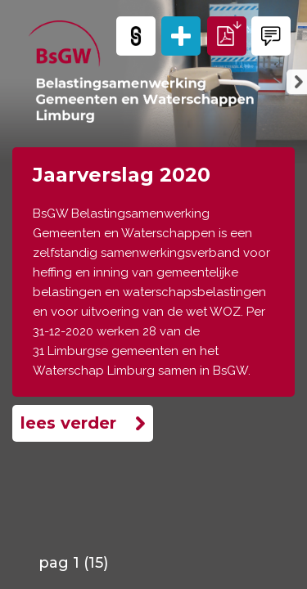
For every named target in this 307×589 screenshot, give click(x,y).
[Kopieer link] (136, 36)
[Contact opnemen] (271, 36)
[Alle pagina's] (181, 36)
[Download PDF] (226, 36)
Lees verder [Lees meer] (68, 423)
